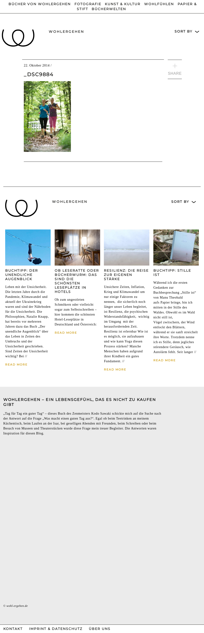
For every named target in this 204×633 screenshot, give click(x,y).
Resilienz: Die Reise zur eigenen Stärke (126, 274)
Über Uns (99, 629)
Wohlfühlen (159, 4)
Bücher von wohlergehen (39, 4)
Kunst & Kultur (122, 4)
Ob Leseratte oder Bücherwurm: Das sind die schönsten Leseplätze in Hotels (77, 281)
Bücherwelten (109, 9)
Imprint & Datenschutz (55, 629)
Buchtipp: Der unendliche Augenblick (21, 274)
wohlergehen (66, 31)
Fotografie (87, 4)
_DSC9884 (38, 74)
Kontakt (13, 629)
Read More (16, 364)
